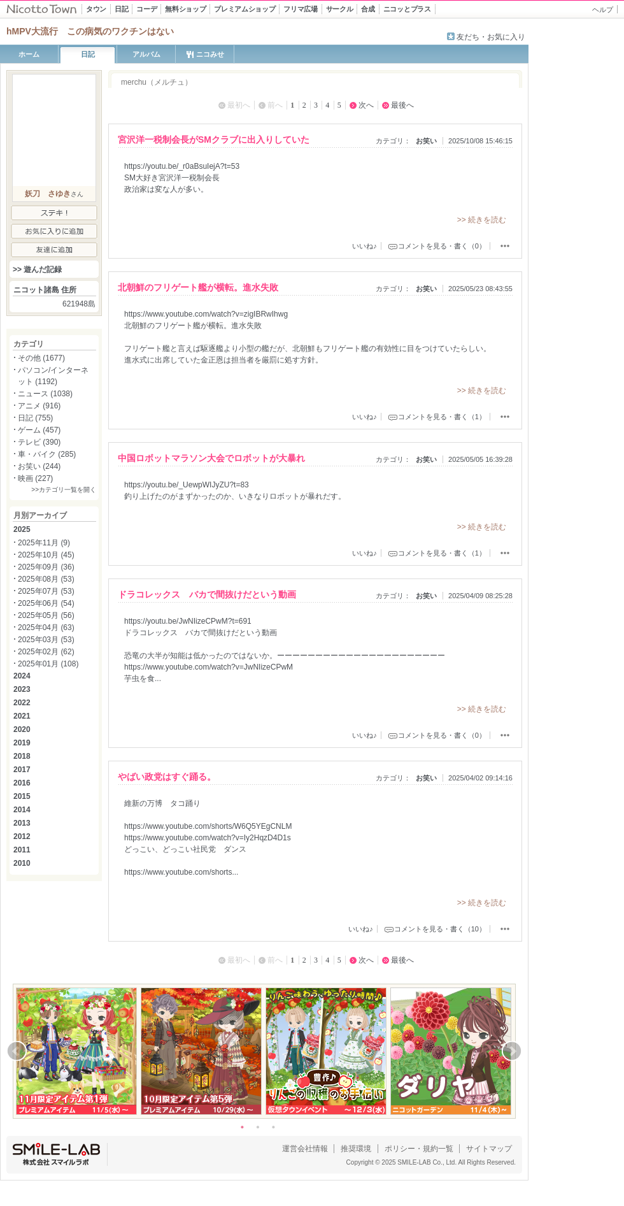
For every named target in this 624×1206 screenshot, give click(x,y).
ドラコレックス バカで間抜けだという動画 (207, 594)
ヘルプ (602, 9)
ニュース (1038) (45, 393)
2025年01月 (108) (48, 663)
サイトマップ (489, 1148)
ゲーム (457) (39, 430)
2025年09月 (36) (46, 567)
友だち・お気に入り (491, 36)
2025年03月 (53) (46, 639)
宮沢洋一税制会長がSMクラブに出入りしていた (213, 139)
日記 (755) (35, 417)
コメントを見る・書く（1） (442, 416)
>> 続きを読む (481, 219)
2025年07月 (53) (46, 591)
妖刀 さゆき (48, 193)
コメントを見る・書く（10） (440, 929)
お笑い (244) (39, 466)
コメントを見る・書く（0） (442, 246)
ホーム (28, 54)
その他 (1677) (41, 358)
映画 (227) (35, 478)
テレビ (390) (39, 442)
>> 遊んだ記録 (37, 269)
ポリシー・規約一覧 (419, 1148)
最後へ (402, 105)
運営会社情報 (305, 1148)
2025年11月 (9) (44, 542)
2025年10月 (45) (46, 554)
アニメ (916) (39, 405)
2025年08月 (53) (46, 579)
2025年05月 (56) (46, 615)
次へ (366, 105)
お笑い (426, 141)
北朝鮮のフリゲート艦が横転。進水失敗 (198, 287)
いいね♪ (364, 246)
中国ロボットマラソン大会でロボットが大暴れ (211, 458)
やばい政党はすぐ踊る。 (167, 777)
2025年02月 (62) (46, 651)
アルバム (146, 54)
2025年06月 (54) (46, 603)
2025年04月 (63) (46, 627)
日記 (88, 54)
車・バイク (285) (47, 454)
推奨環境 (356, 1148)
